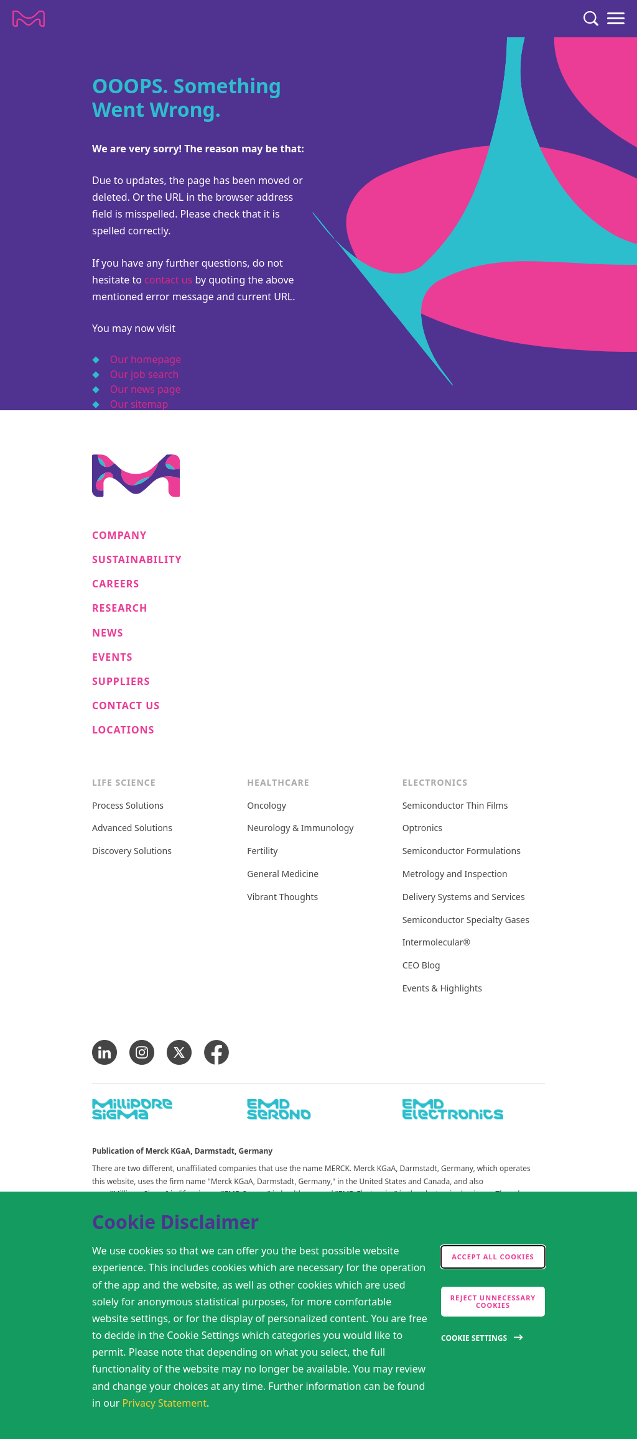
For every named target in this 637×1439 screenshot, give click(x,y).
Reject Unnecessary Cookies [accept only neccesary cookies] (493, 1301)
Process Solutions (128, 806)
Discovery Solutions (132, 851)
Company (119, 535)
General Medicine (282, 874)
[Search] (591, 18)
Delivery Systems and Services (463, 897)
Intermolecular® (436, 942)
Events (112, 657)
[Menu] (616, 19)
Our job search (144, 374)
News (107, 633)
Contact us (126, 706)
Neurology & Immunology (300, 828)
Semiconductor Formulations (461, 851)
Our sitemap (139, 404)
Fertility (262, 851)
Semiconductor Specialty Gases (465, 920)
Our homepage (145, 359)
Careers (115, 584)
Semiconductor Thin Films (455, 806)
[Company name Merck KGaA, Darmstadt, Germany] (28, 19)
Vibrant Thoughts (282, 897)
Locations (123, 730)
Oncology (266, 806)
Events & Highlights (442, 988)
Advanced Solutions (132, 828)
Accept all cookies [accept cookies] (493, 1256)
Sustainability (137, 560)
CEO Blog (421, 965)
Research (119, 608)
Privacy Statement (165, 1403)
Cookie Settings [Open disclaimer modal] (474, 1338)
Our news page (145, 389)
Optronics (422, 828)
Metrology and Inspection (455, 874)
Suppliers (121, 681)
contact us (168, 280)
